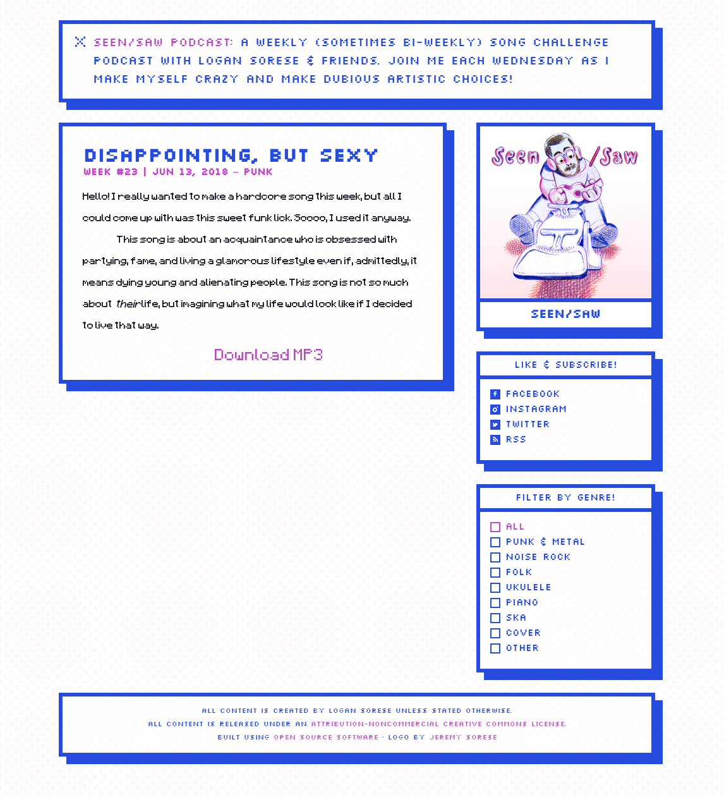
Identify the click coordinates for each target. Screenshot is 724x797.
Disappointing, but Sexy (231, 157)
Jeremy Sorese (463, 737)
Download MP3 (269, 355)
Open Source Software (326, 737)
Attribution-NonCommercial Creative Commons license (438, 724)
